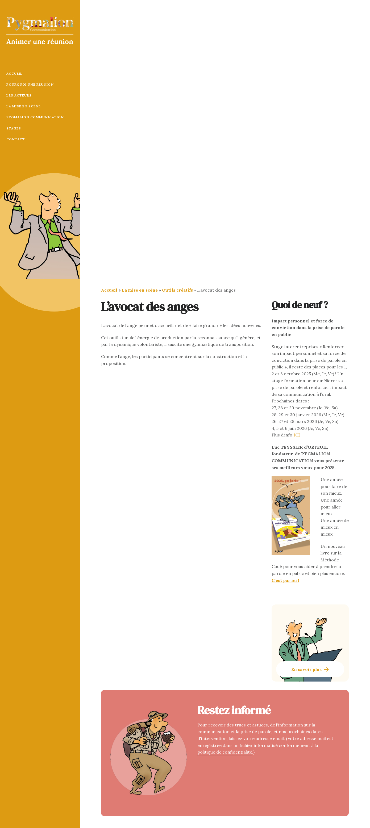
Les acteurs (19, 95)
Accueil (14, 73)
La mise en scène (23, 106)
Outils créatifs (177, 290)
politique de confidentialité (224, 752)
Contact (15, 139)
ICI (296, 435)
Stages (13, 128)
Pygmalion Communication (35, 117)
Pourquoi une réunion (30, 84)
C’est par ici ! (285, 580)
